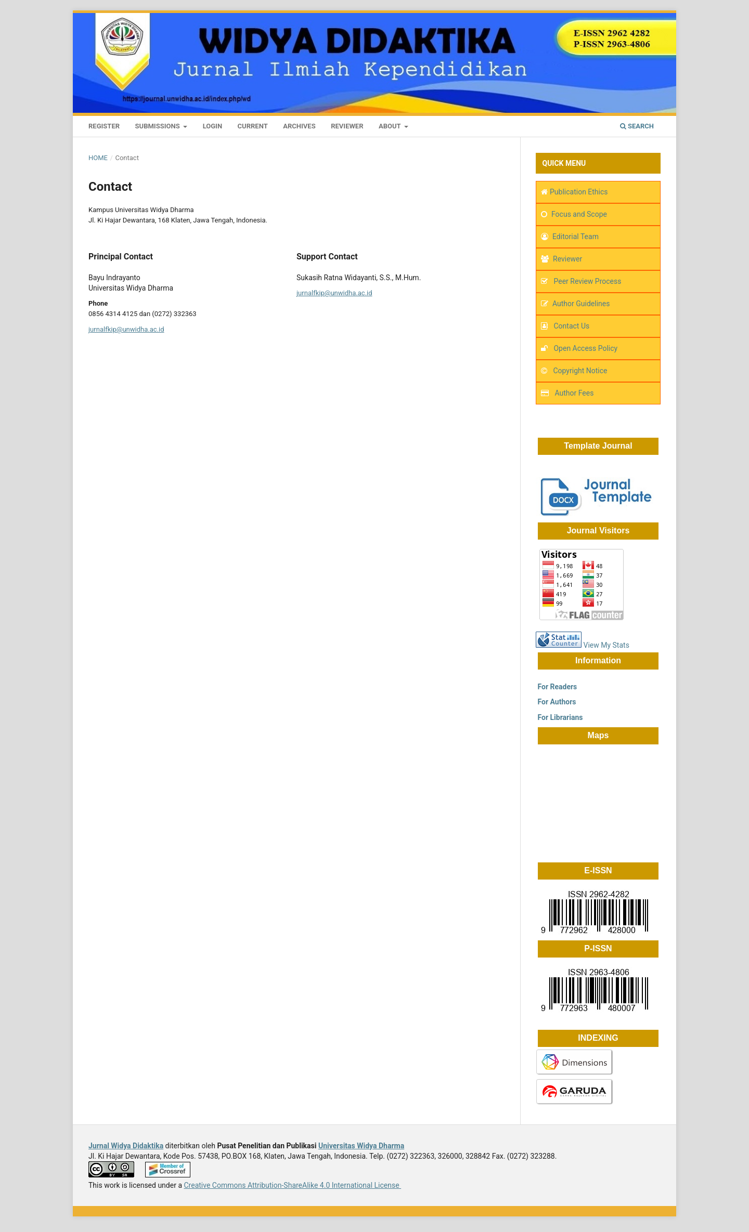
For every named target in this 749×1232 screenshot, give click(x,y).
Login (212, 126)
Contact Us (571, 326)
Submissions (158, 126)
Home (98, 158)
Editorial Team (575, 236)
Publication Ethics (579, 192)
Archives (299, 126)
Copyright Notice (580, 370)
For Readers (556, 687)
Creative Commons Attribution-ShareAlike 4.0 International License (292, 1185)
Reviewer (347, 126)
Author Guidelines (581, 303)
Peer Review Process (586, 281)
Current (253, 126)
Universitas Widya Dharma (361, 1146)
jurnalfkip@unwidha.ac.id (126, 329)
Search (637, 126)
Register (104, 126)
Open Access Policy (585, 348)
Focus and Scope (579, 214)
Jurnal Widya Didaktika (125, 1146)
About (391, 126)
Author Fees (573, 393)
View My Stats (606, 645)
